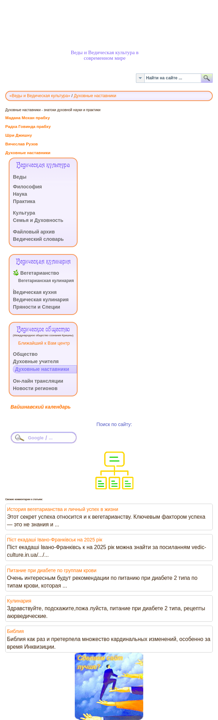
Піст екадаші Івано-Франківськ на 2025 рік (54, 539)
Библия (15, 631)
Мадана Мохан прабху (27, 117)
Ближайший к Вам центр (44, 343)
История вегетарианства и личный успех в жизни (62, 509)
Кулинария (19, 601)
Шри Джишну (18, 135)
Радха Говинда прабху (28, 126)
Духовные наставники (27, 152)
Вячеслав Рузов (21, 144)
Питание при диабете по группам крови (51, 570)
